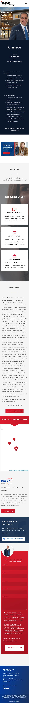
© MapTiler (15, 470)
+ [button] (1, 426)
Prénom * (5, 565)
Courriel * (6, 581)
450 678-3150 (5, 28)
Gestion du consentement (20, 698)
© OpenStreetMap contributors (23, 470)
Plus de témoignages (14, 411)
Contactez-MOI (15, 647)
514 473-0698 (5, 27)
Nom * (4, 573)
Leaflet (10, 470)
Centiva (17, 701)
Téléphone (6, 589)
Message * (5, 597)
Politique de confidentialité (11, 638)
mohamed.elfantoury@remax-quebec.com (10, 31)
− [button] (1, 428)
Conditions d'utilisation (10, 641)
